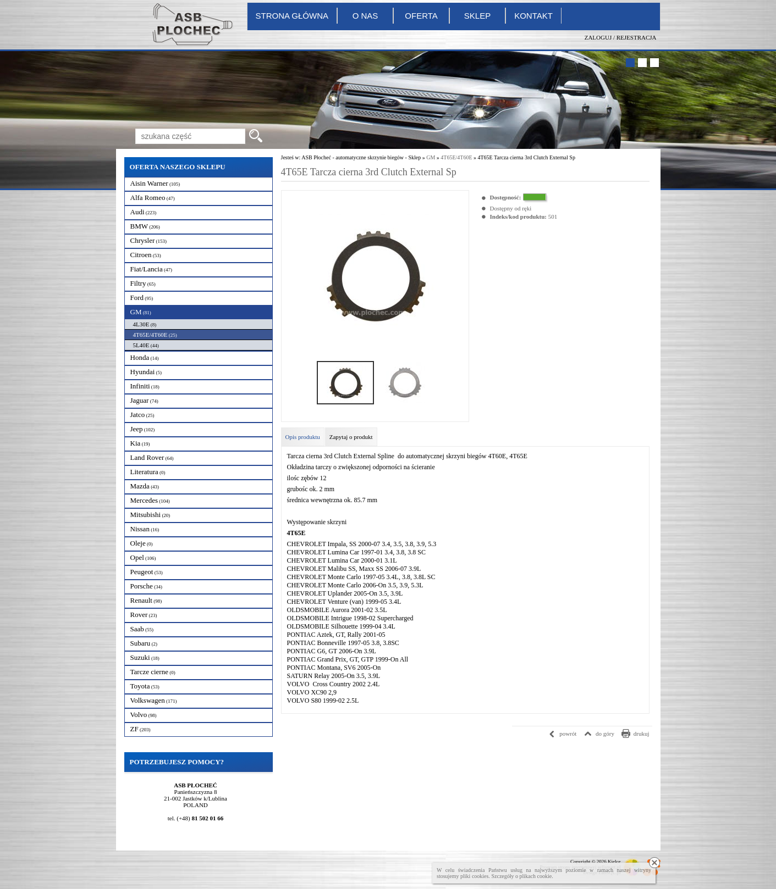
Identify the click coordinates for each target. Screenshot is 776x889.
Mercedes (150, 500)
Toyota (144, 686)
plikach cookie (535, 876)
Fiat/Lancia (151, 269)
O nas (365, 15)
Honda (144, 357)
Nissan (144, 529)
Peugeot (146, 572)
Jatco (142, 414)
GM (140, 312)
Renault (146, 600)
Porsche (146, 586)
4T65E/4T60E (155, 334)
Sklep (477, 15)
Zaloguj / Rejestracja (621, 37)
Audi (143, 212)
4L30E (145, 324)
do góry (605, 733)
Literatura (148, 472)
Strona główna (292, 15)
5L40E (146, 345)
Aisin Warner (155, 183)
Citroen (145, 255)
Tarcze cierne (152, 672)
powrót (567, 733)
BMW (145, 226)
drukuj (642, 733)
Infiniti (144, 386)
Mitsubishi (150, 514)
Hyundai (146, 372)
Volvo (143, 714)
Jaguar (144, 400)
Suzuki (144, 657)
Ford (141, 297)
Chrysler (148, 240)
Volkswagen (153, 700)
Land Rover (152, 457)
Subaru (144, 643)
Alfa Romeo (152, 197)
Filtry (143, 283)
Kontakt (533, 15)
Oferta (421, 15)
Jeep (142, 429)
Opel (143, 557)
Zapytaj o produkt (351, 437)
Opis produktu (302, 437)
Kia (140, 443)
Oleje (141, 543)
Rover (143, 614)
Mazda (144, 486)
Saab (142, 629)
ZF (140, 729)
